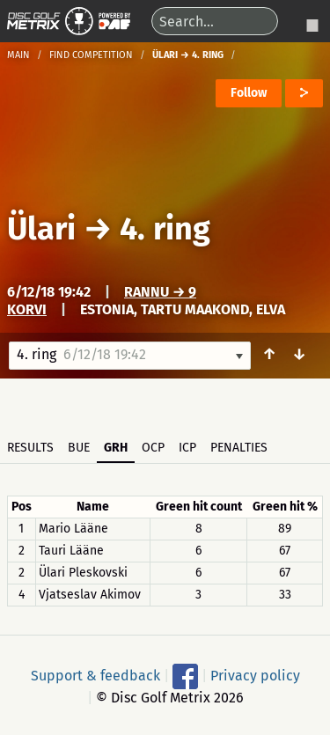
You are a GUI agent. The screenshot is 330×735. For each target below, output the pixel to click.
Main (18, 55)
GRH (116, 447)
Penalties (239, 447)
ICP (187, 447)
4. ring (165, 228)
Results (30, 447)
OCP (153, 447)
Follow (249, 92)
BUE (79, 447)
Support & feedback (95, 674)
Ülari (41, 228)
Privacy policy (255, 674)
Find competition (91, 55)
